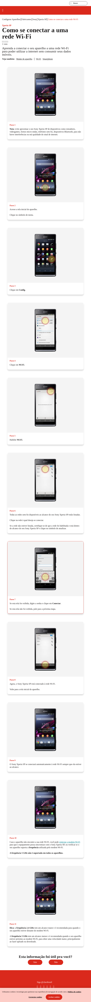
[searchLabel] (78, 3)
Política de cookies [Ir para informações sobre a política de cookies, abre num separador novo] (74, 992)
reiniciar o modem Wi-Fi (69, 842)
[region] (45, 995)
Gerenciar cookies (35, 997)
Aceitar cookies (54, 997)
